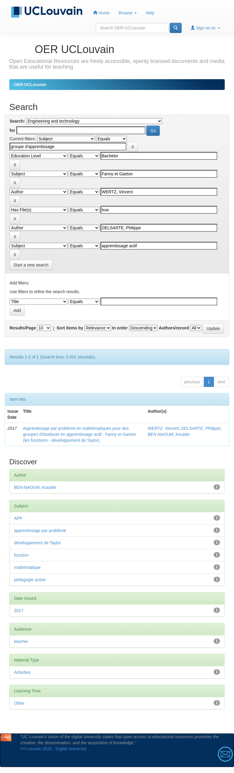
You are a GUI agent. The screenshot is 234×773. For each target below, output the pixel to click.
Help (150, 12)
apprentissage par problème (40, 530)
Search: (17, 121)
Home (101, 12)
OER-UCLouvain (30, 84)
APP (18, 518)
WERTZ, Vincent (163, 428)
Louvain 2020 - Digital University (57, 748)
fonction (21, 555)
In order (120, 328)
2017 (18, 610)
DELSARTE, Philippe (200, 428)
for (12, 130)
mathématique (27, 567)
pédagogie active (30, 579)
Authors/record (174, 328)
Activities (22, 672)
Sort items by (70, 328)
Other (19, 703)
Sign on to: (205, 27)
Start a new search (30, 265)
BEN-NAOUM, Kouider (169, 434)
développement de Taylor (37, 542)
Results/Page (23, 328)
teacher (21, 641)
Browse (127, 12)
